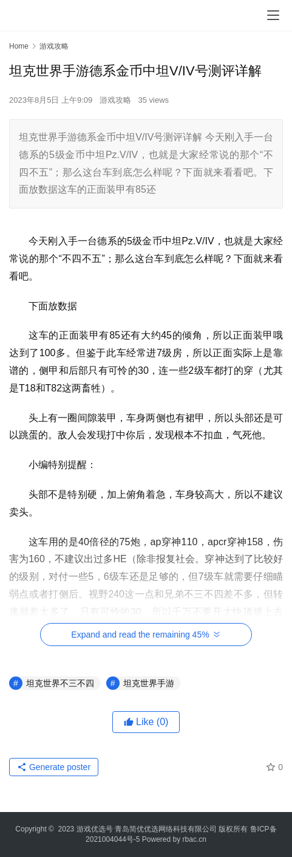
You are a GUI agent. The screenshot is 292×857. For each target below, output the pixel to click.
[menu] (273, 15)
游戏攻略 (115, 100)
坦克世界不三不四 (60, 683)
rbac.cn (194, 839)
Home (19, 46)
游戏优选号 (94, 829)
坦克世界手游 (148, 683)
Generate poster (53, 767)
